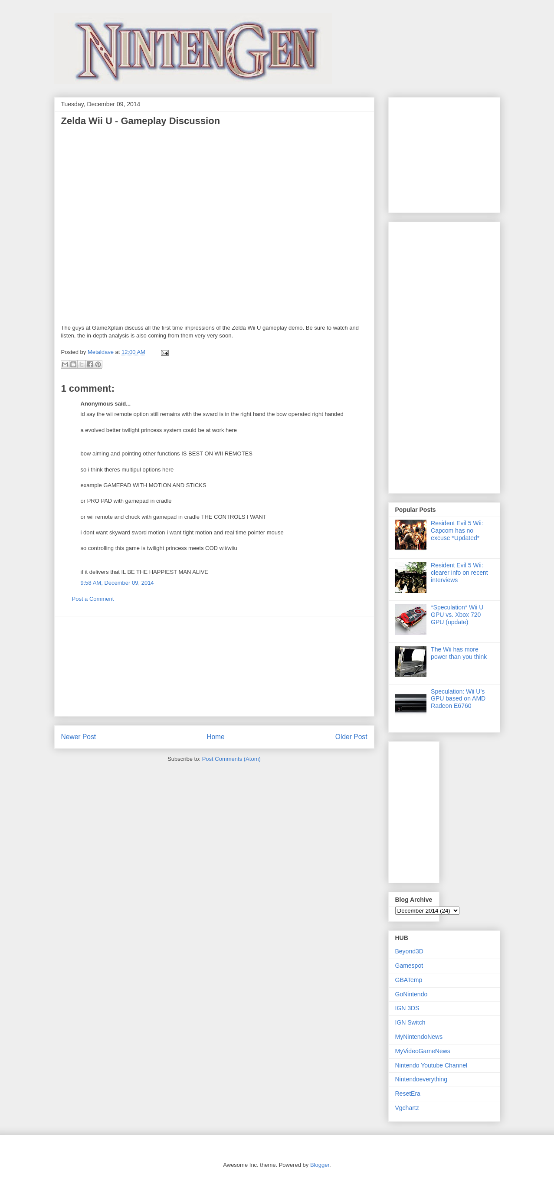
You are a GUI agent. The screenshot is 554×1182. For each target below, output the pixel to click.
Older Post (351, 736)
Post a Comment (93, 599)
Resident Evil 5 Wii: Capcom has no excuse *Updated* (457, 530)
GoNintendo (411, 994)
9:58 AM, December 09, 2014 (117, 583)
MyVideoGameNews (422, 1051)
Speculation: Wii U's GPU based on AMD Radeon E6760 (458, 699)
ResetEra (407, 1093)
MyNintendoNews (419, 1036)
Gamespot (409, 965)
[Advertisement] (214, 666)
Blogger (319, 1165)
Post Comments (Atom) (231, 759)
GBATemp (409, 979)
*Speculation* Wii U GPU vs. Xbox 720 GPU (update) (457, 614)
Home (216, 736)
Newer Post (78, 736)
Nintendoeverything (421, 1079)
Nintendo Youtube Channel (431, 1065)
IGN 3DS (407, 1008)
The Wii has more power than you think (459, 653)
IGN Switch (410, 1022)
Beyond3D (409, 951)
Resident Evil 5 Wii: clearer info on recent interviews (459, 572)
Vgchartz (407, 1107)
